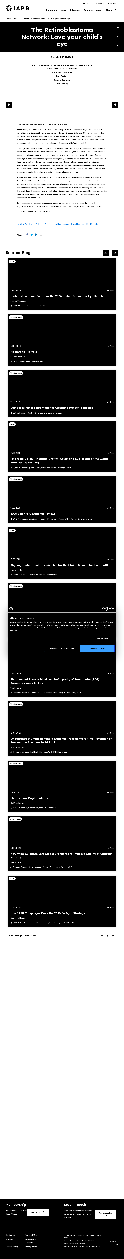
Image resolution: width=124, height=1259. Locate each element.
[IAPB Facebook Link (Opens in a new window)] (84, 3)
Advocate (73, 10)
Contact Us (10, 1235)
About (98, 10)
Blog (15, 19)
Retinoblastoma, (78, 224)
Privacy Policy (31, 1247)
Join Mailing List (105, 1214)
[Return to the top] (116, 1236)
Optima (115, 1245)
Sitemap (9, 1239)
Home (8, 19)
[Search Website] (115, 10)
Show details (102, 638)
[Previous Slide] (9, 105)
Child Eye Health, (27, 224)
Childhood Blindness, (45, 224)
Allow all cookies (97, 648)
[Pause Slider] (107, 936)
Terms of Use (31, 1235)
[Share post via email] (42, 235)
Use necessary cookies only (62, 648)
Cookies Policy (12, 1247)
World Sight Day (92, 224)
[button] (99, 3)
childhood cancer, (62, 224)
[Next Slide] (115, 105)
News (108, 10)
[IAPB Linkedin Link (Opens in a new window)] (87, 3)
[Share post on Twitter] (32, 235)
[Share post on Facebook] (28, 235)
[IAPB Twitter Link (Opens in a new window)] (81, 3)
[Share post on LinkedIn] (37, 235)
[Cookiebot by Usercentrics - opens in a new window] (104, 609)
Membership (112, 3)
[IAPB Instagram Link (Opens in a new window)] (90, 3)
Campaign (47, 10)
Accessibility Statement (30, 1241)
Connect (86, 10)
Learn (60, 10)
